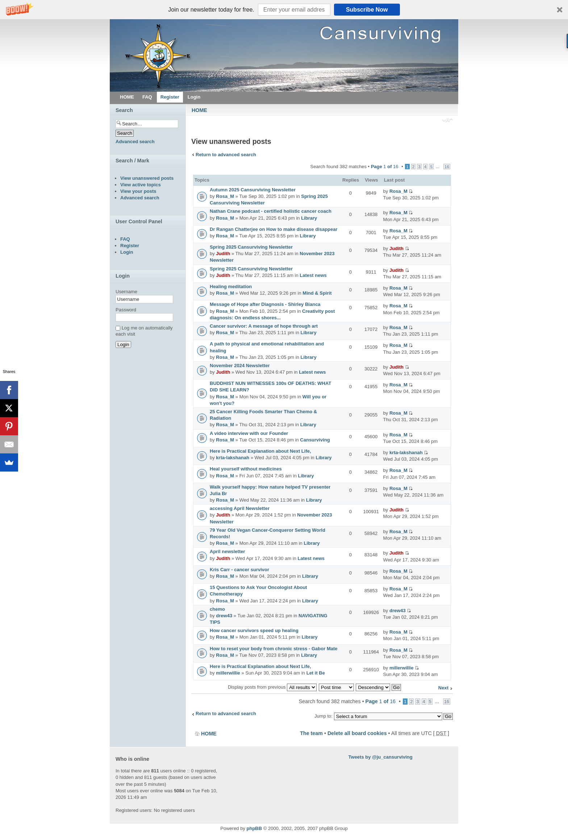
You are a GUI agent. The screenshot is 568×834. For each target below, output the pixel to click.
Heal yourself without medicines (246, 469)
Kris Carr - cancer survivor (239, 569)
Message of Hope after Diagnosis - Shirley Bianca (265, 304)
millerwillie (228, 673)
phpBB (254, 828)
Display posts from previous (272, 687)
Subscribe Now (367, 10)
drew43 (224, 615)
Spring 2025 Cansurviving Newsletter (251, 247)
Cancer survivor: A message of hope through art (264, 326)
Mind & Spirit (316, 293)
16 (446, 166)
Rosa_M (225, 196)
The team (311, 733)
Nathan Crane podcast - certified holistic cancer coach (270, 211)
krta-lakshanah (232, 457)
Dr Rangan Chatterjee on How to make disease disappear (274, 229)
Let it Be (315, 673)
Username (126, 291)
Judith (223, 253)
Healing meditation (231, 286)
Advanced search (135, 141)
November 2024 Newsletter (240, 365)
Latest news (313, 275)
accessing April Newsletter (240, 508)
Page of (384, 166)
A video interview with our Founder (249, 433)
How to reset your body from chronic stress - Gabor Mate (274, 648)
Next (443, 687)
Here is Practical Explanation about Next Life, (260, 451)
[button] (284, 9)
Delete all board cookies (357, 733)
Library (309, 218)
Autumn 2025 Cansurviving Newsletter (253, 189)
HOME (199, 110)
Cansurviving (315, 440)
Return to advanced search (226, 154)
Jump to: (323, 716)
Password (126, 309)
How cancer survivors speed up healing (254, 630)
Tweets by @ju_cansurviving (380, 757)
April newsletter (227, 551)
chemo (217, 609)
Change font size (447, 120)
